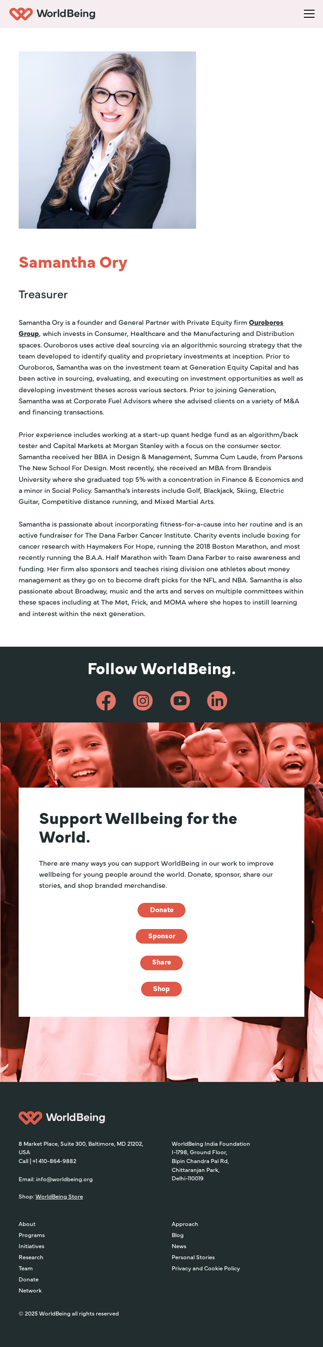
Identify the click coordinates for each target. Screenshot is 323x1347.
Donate (29, 1279)
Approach (185, 1223)
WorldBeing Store (59, 1196)
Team (26, 1268)
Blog (178, 1234)
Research (31, 1257)
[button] (307, 14)
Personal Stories (193, 1257)
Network (30, 1290)
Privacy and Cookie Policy (206, 1268)
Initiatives (31, 1246)
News (179, 1246)
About (27, 1223)
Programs (32, 1234)
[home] (51, 14)
